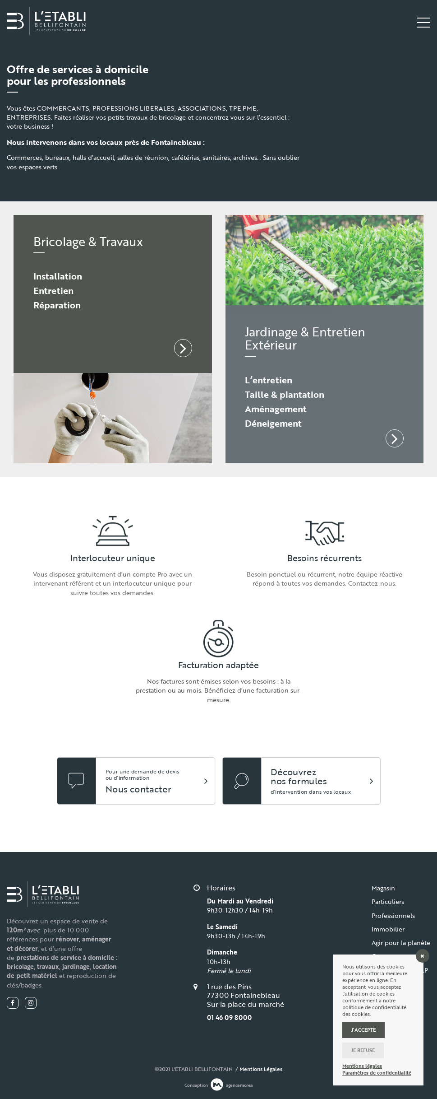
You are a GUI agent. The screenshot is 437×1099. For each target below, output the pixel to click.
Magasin (383, 888)
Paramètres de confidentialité (376, 1073)
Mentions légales (362, 1066)
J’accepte (363, 1030)
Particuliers (388, 901)
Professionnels (393, 915)
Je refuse (363, 1050)
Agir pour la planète (401, 942)
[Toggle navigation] (423, 22)
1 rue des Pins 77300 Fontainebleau (243, 991)
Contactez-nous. (372, 583)
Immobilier (388, 929)
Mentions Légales (260, 1069)
